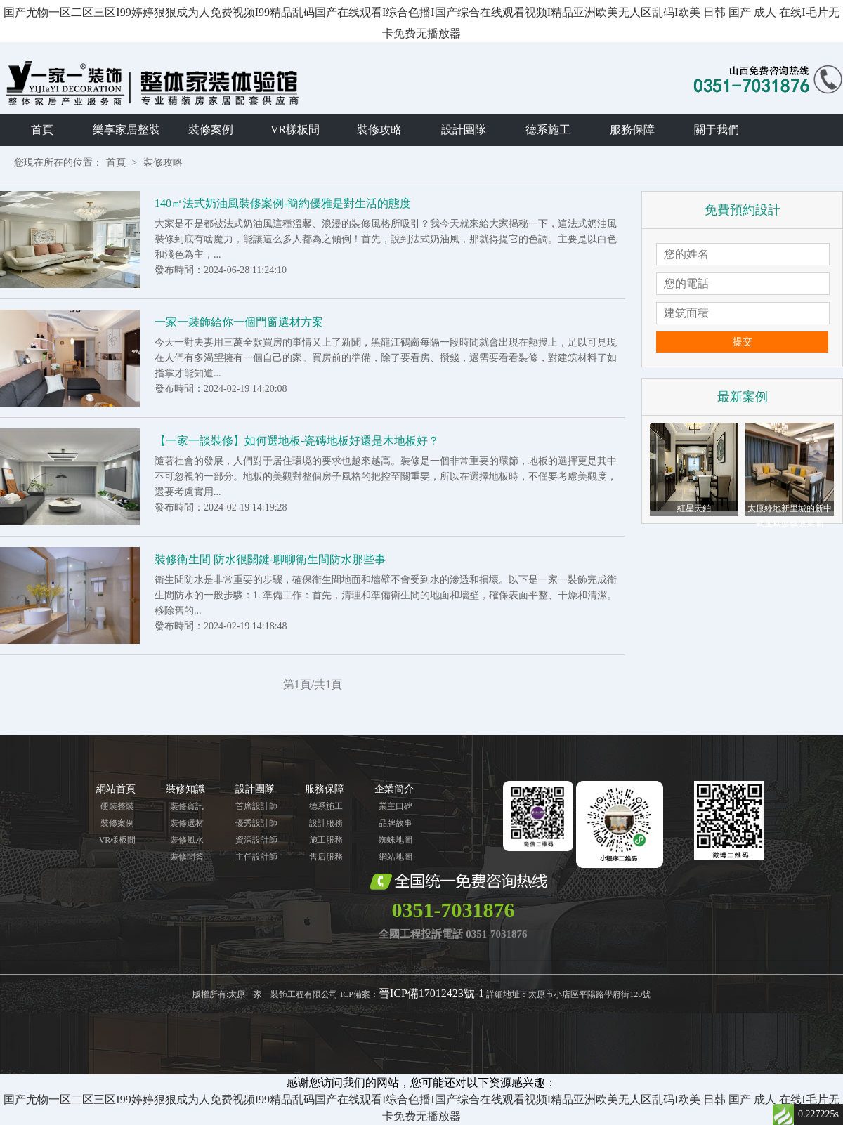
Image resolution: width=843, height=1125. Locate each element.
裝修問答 (187, 857)
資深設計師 (256, 840)
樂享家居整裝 (126, 130)
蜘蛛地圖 (395, 840)
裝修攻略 (379, 130)
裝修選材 (187, 823)
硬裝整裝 (117, 806)
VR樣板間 (295, 130)
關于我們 (716, 130)
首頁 (42, 130)
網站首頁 (116, 789)
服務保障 (632, 130)
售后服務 (326, 857)
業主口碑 (395, 806)
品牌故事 (395, 823)
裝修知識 (185, 789)
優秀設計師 (256, 823)
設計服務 (326, 823)
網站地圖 (395, 857)
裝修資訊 (187, 806)
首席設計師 (256, 806)
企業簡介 (394, 789)
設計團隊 (463, 130)
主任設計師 (256, 857)
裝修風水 (187, 840)
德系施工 (547, 130)
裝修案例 (210, 130)
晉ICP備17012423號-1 (431, 993)
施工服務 (326, 840)
